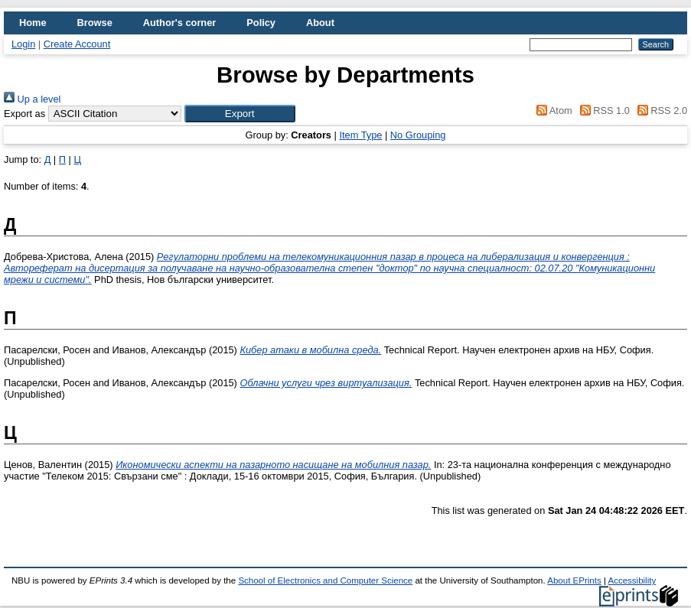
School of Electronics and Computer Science (325, 580)
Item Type (360, 135)
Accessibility (632, 580)
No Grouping (418, 135)
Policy (260, 22)
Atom (552, 110)
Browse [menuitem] (94, 22)
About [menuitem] (320, 22)
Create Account (77, 44)
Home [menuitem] (33, 22)
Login (23, 44)
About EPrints (574, 580)
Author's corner (179, 22)
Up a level (32, 99)
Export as (24, 113)
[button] (239, 113)
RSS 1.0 (602, 110)
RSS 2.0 (659, 110)
